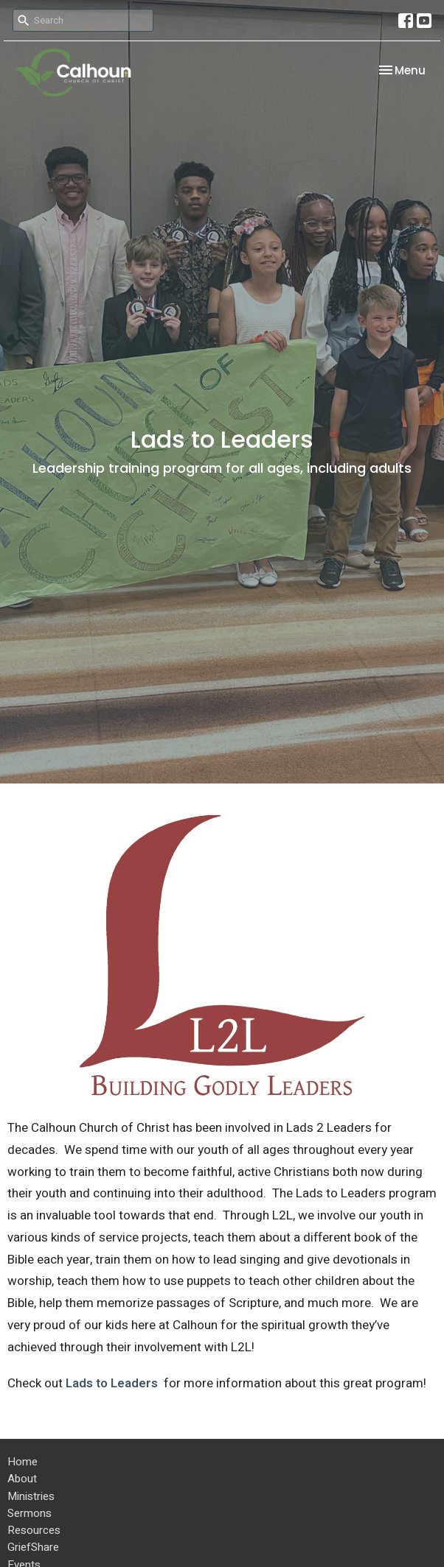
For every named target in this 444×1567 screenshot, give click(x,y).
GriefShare (33, 1547)
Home (22, 1462)
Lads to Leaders (113, 1383)
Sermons (29, 1513)
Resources (33, 1530)
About (22, 1479)
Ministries (31, 1496)
